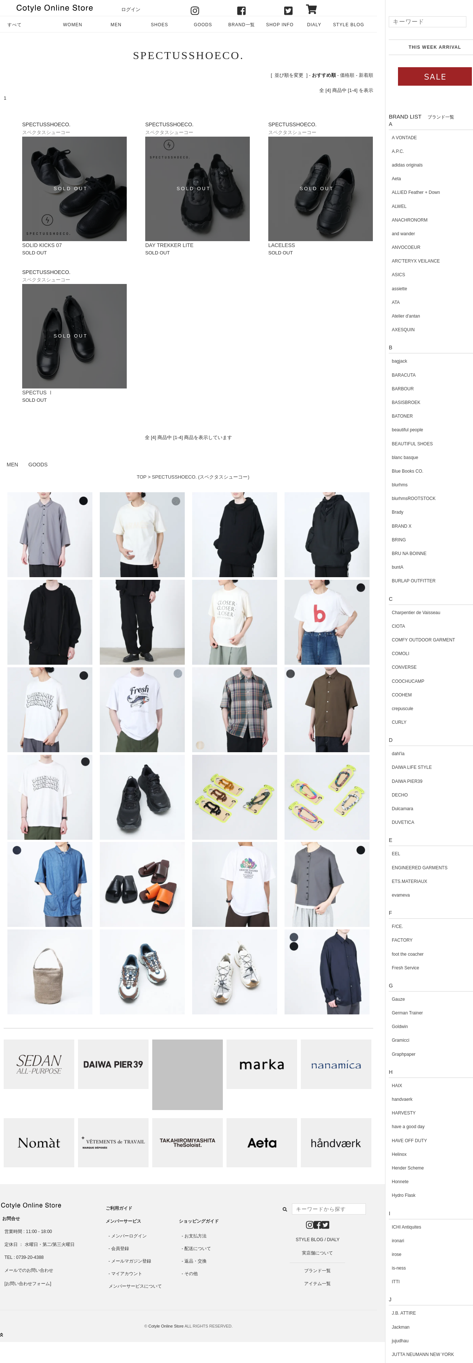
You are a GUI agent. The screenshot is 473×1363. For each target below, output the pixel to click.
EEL (388, 853)
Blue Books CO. (399, 471)
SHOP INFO (279, 24)
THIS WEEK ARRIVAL (427, 47)
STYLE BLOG (348, 24)
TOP (141, 477)
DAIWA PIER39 (399, 781)
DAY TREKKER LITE (169, 245)
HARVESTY (396, 1113)
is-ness (391, 1268)
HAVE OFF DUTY (401, 1140)
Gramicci (392, 1040)
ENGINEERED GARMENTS (412, 867)
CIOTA (390, 626)
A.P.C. (390, 151)
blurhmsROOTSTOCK (406, 498)
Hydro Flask (396, 1195)
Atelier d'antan (398, 316)
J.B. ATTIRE (396, 1313)
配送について (197, 1248)
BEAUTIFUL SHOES (404, 443)
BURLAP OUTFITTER (406, 580)
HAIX (389, 1085)
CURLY (391, 722)
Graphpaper (396, 1054)
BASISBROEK (398, 402)
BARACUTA (396, 375)
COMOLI (392, 653)
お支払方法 (195, 1236)
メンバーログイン (129, 1236)
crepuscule (394, 708)
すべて (14, 24)
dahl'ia (390, 753)
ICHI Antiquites (398, 1227)
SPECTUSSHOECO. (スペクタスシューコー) (200, 477)
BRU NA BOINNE (401, 553)
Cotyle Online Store (166, 1326)
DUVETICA (395, 822)
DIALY (314, 24)
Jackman (393, 1327)
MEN (116, 24)
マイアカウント (126, 1273)
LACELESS (281, 245)
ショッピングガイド (199, 1221)
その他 (191, 1273)
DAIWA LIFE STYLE (404, 767)
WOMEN (72, 24)
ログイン (130, 9)
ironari (390, 1240)
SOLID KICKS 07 (42, 245)
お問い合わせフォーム (28, 1283)
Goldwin (392, 1026)
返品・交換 (195, 1261)
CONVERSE (396, 667)
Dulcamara (394, 808)
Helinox (391, 1154)
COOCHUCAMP (400, 681)
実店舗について (317, 1253)
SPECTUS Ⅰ (37, 392)
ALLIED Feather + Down (408, 192)
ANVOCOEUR (398, 247)
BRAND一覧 (241, 24)
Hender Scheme (400, 1168)
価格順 (347, 75)
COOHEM (394, 695)
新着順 (366, 75)
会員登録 (120, 1248)
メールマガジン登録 (131, 1261)
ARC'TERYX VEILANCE (408, 261)
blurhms (392, 484)
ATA (388, 302)
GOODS (203, 24)
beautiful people (399, 429)
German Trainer (399, 1013)
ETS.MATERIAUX (401, 881)
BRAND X (394, 526)
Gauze (390, 999)
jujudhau (392, 1340)
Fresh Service (397, 967)
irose (389, 1254)
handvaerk (394, 1099)
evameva (393, 895)
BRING (391, 539)
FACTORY (394, 940)
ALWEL (391, 206)
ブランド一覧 (317, 1270)
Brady (389, 512)
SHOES (159, 24)
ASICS (390, 274)
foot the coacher (400, 954)
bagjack (391, 361)
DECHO (392, 795)
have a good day (400, 1126)
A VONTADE (396, 137)
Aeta (388, 178)
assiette (391, 288)
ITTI (388, 1281)
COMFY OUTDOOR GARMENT (415, 640)
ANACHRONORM (402, 220)
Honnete (392, 1181)
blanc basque (397, 457)
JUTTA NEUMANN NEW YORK (415, 1354)
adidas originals (399, 165)
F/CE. (389, 926)
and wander (395, 233)
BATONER (394, 416)
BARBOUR (395, 388)
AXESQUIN (395, 329)
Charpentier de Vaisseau (408, 612)
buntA (389, 567)
